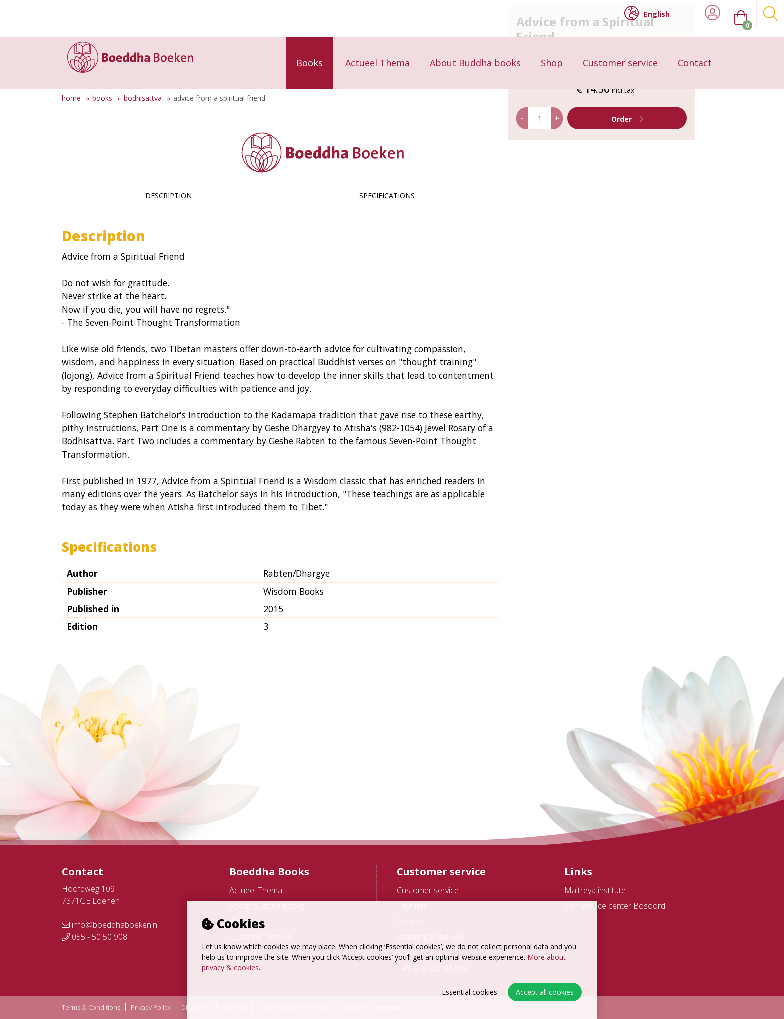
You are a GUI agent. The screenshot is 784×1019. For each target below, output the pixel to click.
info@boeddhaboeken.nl (110, 925)
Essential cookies (470, 992)
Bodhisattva (143, 98)
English (647, 13)
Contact (695, 54)
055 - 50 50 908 (95, 937)
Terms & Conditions (91, 1008)
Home (71, 98)
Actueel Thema (378, 54)
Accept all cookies (545, 992)
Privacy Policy (151, 1008)
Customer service (620, 54)
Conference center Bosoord (615, 906)
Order (633, 253)
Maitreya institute (595, 890)
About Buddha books (475, 54)
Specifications (387, 195)
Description (169, 195)
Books (309, 54)
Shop (552, 54)
